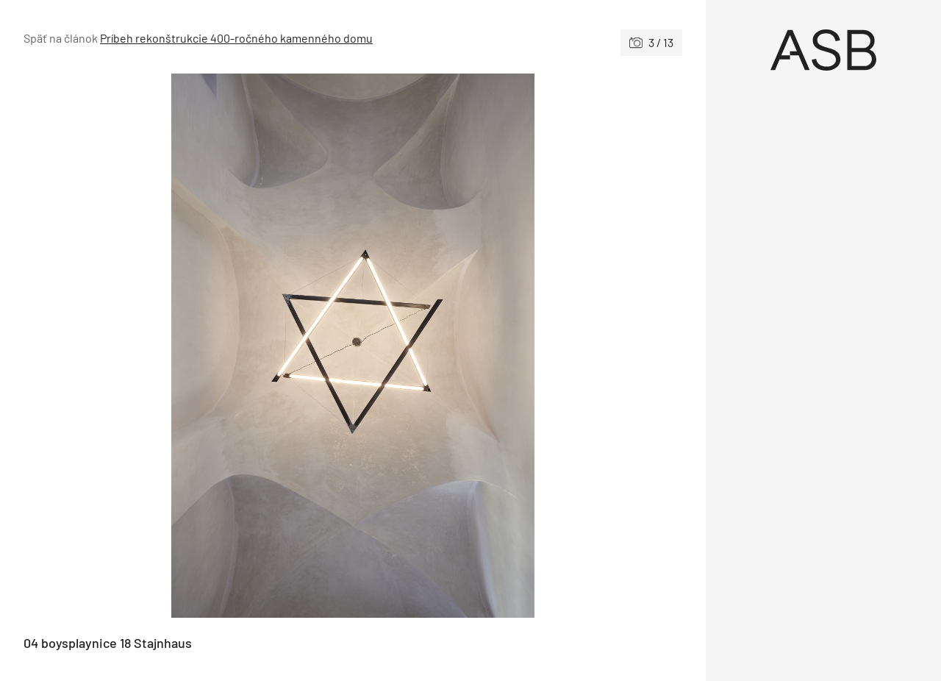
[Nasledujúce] (517, 346)
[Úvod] (823, 50)
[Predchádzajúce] (188, 346)
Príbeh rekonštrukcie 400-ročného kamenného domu (236, 38)
